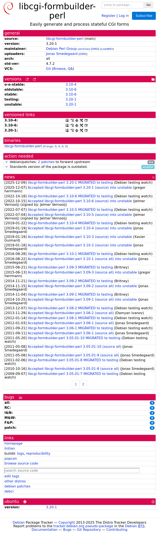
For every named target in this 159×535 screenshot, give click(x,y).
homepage (13, 443)
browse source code (21, 463)
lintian (9, 448)
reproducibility (38, 453)
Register (109, 15)
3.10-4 (71, 84)
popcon (10, 459)
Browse (59, 69)
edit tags (11, 476)
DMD (95, 48)
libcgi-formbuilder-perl (64, 39)
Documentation (45, 530)
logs (20, 453)
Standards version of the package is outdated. (79, 167)
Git (48, 69)
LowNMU (107, 48)
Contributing (117, 530)
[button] (6, 162)
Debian (19, 522)
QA (70, 69)
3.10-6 (71, 90)
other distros (15, 481)
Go (149, 5)
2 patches (46, 162)
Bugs (67, 530)
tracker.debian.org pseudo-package (83, 526)
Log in (124, 15)
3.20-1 (71, 99)
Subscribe (144, 16)
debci (8, 491)
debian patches (17, 486)
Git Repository (89, 530)
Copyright (66, 522)
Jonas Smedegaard (62, 54)
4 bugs (48, 146)
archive (84, 48)
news (9, 177)
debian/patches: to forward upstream (79, 162)
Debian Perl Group (61, 49)
